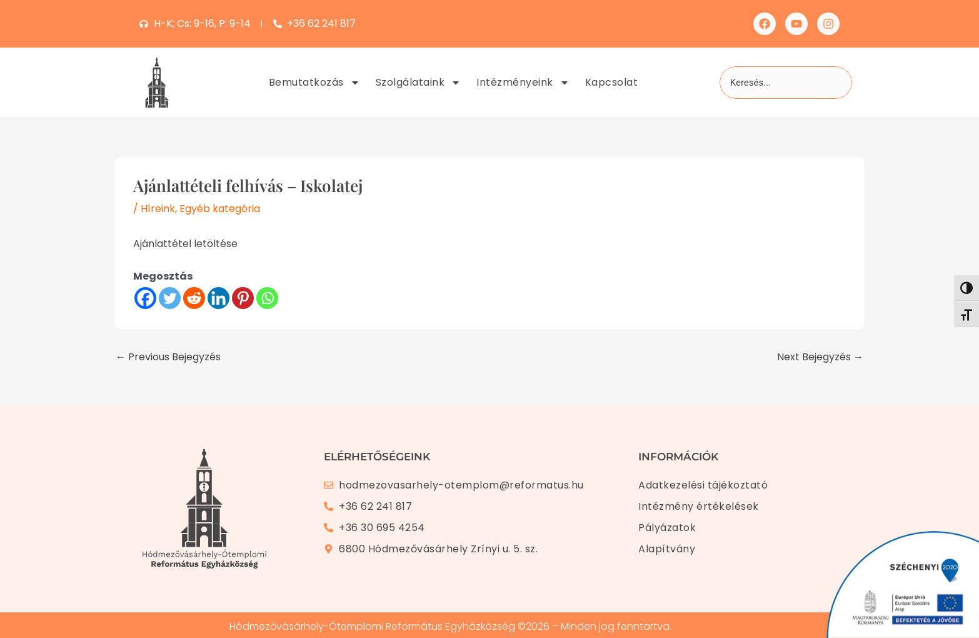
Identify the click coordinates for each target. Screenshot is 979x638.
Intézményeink (523, 82)
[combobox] (786, 82)
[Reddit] (194, 298)
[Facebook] (145, 298)
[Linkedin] (218, 298)
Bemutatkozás (314, 82)
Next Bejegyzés (820, 357)
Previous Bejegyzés (168, 357)
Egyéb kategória (219, 208)
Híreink (158, 208)
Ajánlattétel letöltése (185, 243)
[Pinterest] (243, 298)
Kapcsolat (611, 82)
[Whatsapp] (267, 298)
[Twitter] (170, 298)
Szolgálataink (418, 82)
